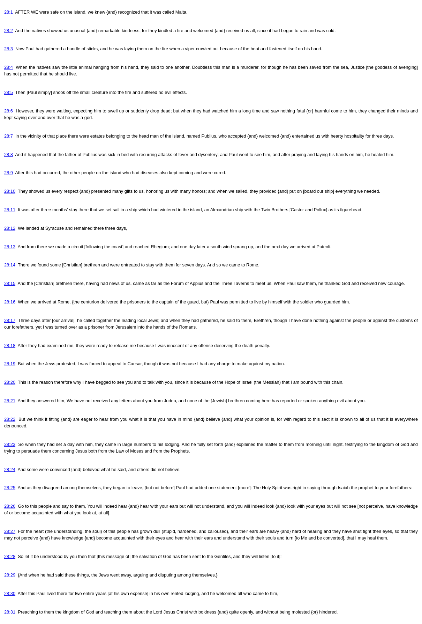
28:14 (9, 264)
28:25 (9, 487)
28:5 (8, 92)
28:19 (9, 363)
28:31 (9, 612)
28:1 (8, 12)
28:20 (9, 382)
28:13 (9, 246)
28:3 (8, 48)
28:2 (8, 30)
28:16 (9, 301)
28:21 (9, 400)
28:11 (9, 209)
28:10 (9, 191)
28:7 (8, 136)
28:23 (9, 444)
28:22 (9, 419)
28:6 (8, 110)
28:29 (9, 575)
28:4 (8, 67)
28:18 (9, 345)
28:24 (9, 469)
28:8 (8, 154)
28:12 (9, 228)
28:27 (9, 531)
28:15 (9, 283)
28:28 (9, 556)
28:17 (9, 320)
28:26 (9, 506)
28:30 (9, 593)
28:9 (8, 172)
